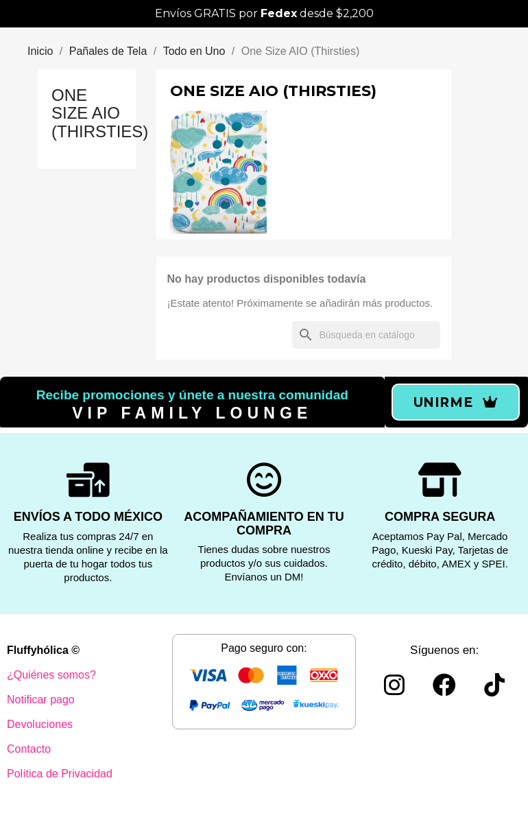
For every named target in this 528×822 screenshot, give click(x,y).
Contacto (29, 749)
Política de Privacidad (59, 773)
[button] (456, 402)
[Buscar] (366, 335)
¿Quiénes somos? (51, 675)
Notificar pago (41, 699)
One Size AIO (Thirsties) (99, 113)
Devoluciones (40, 724)
